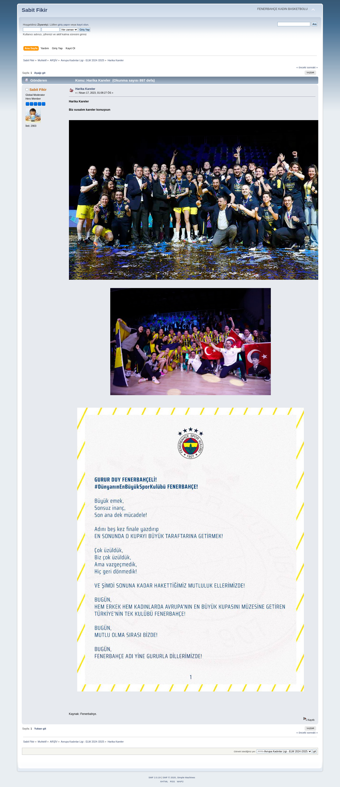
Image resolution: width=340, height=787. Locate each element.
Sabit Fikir (34, 10)
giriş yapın (64, 24)
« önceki (301, 67)
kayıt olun (82, 24)
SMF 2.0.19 (155, 777)
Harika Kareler (85, 89)
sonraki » (312, 67)
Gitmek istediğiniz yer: (245, 751)
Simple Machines (186, 777)
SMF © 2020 (169, 777)
